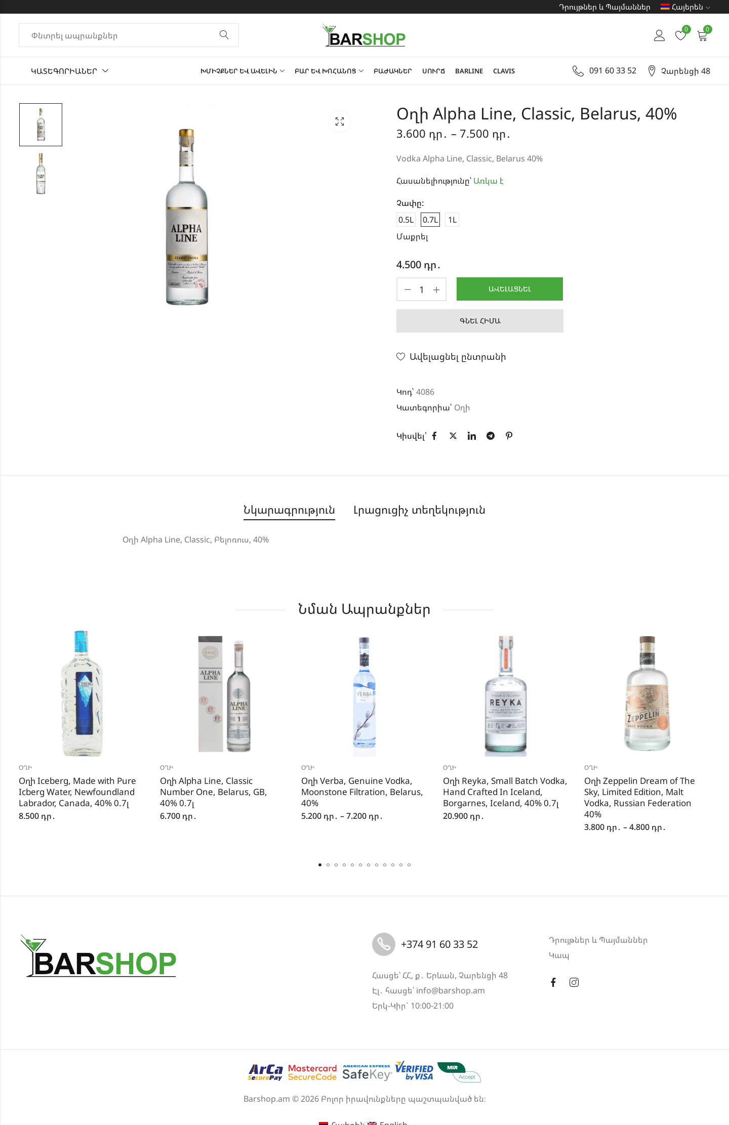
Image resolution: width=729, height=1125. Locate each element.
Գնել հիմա (480, 320)
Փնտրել (224, 35)
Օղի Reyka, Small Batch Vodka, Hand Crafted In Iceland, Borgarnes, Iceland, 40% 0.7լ (505, 792)
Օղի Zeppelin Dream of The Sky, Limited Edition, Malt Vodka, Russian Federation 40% (639, 797)
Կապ (559, 955)
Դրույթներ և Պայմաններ (605, 7)
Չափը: (410, 203)
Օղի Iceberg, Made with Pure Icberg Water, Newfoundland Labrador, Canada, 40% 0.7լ (77, 792)
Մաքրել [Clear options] (412, 236)
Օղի (462, 407)
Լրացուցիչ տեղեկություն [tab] (419, 509)
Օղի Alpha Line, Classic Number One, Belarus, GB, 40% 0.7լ (213, 792)
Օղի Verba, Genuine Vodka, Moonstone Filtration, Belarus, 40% (362, 792)
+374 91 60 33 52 (439, 944)
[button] (319, 864)
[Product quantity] (421, 289)
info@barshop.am (450, 990)
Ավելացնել (510, 289)
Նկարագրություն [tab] (289, 509)
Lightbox (339, 121)
